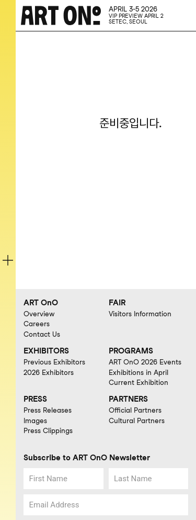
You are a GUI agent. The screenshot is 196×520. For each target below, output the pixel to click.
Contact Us (42, 334)
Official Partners (135, 410)
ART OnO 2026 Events (145, 362)
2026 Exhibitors (49, 372)
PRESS (35, 399)
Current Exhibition (138, 382)
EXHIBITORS (46, 351)
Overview (39, 313)
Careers (37, 323)
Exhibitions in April (138, 372)
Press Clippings (48, 430)
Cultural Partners (137, 420)
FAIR (117, 302)
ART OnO (41, 302)
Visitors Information (140, 313)
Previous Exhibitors (54, 362)
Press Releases (48, 410)
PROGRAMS (131, 351)
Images (35, 420)
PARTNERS (128, 399)
